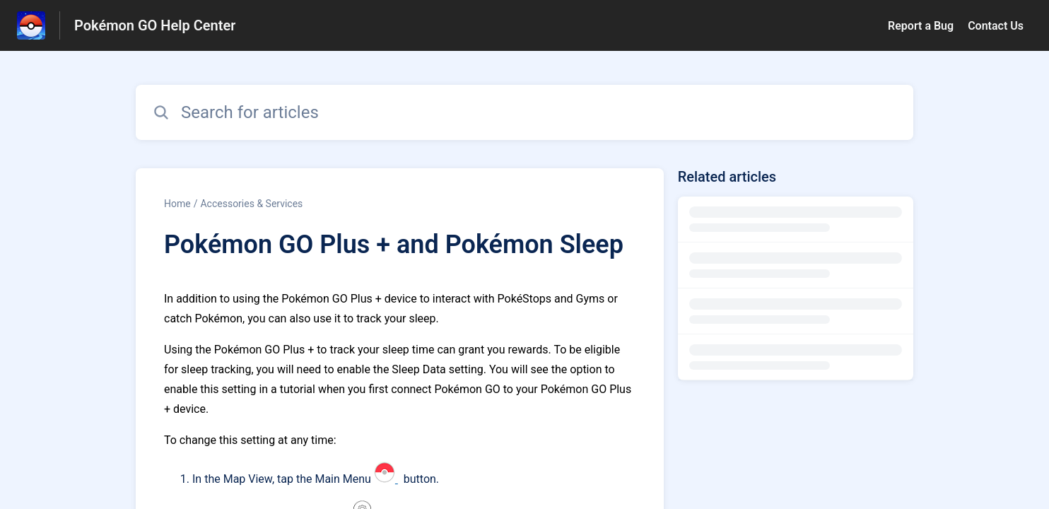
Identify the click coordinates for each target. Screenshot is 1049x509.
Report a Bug (921, 26)
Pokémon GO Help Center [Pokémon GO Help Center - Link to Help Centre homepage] (154, 25)
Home (177, 203)
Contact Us (996, 26)
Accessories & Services (251, 203)
